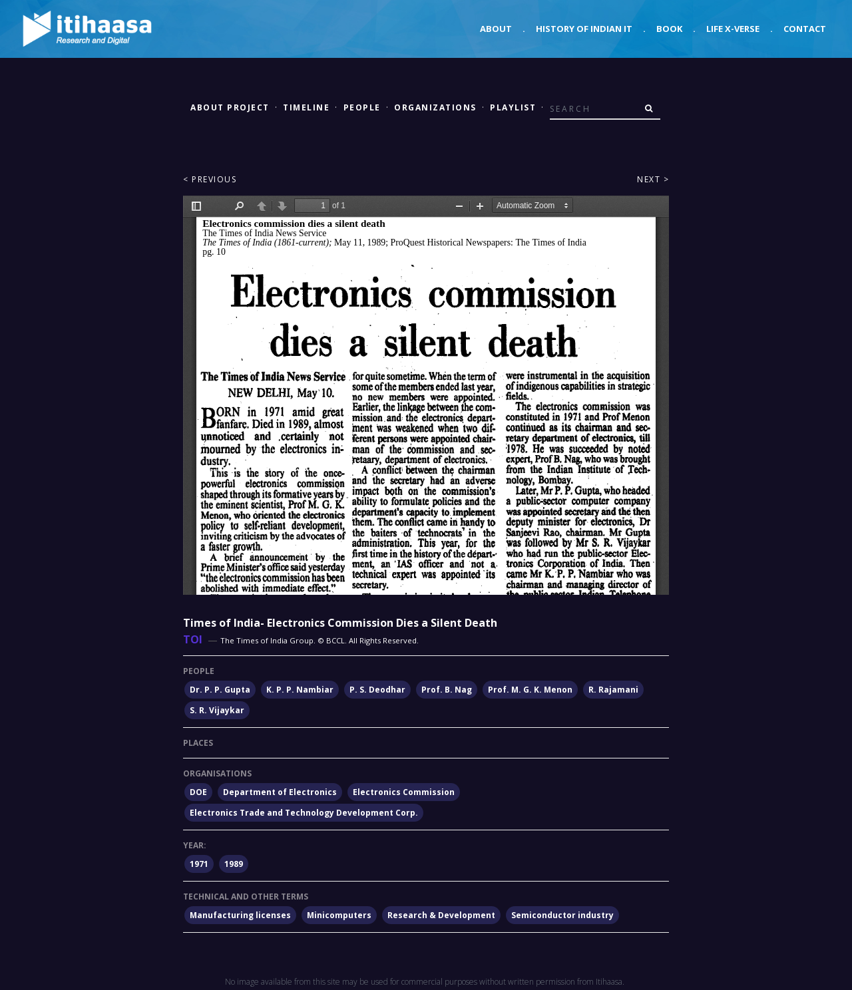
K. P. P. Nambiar (299, 689)
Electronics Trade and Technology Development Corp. (304, 812)
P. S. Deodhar (377, 689)
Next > (653, 179)
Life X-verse (732, 29)
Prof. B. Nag (446, 689)
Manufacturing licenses (240, 915)
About (496, 29)
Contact (804, 29)
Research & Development (441, 915)
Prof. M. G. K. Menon (530, 689)
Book (669, 29)
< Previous (209, 179)
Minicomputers (339, 915)
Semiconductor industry (562, 915)
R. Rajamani (613, 689)
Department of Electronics (280, 792)
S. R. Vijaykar (217, 710)
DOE (198, 792)
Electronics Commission (404, 792)
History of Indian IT (584, 29)
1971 (199, 864)
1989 (233, 864)
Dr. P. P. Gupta (220, 689)
